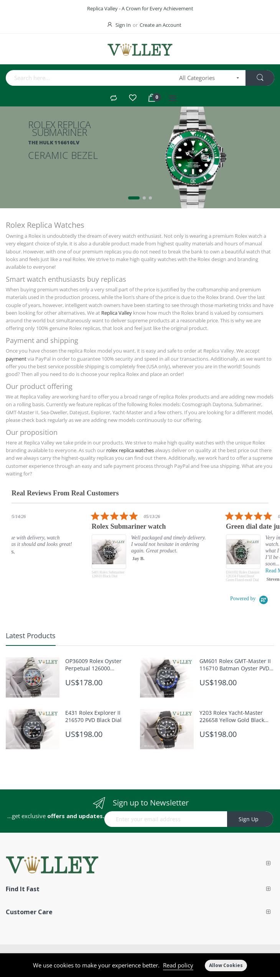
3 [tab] (150, 197)
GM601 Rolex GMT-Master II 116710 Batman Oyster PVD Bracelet (235, 664)
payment (16, 358)
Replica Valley (116, 312)
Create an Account (160, 24)
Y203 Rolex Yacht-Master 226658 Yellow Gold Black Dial (231, 716)
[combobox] (90, 78)
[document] (140, 965)
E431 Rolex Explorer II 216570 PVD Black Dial (93, 716)
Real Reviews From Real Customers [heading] (65, 493)
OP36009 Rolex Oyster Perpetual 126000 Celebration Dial (93, 664)
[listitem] (168, 548)
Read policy (178, 965)
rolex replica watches (130, 450)
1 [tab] (134, 197)
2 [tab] (144, 197)
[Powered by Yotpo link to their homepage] (249, 598)
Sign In (123, 24)
